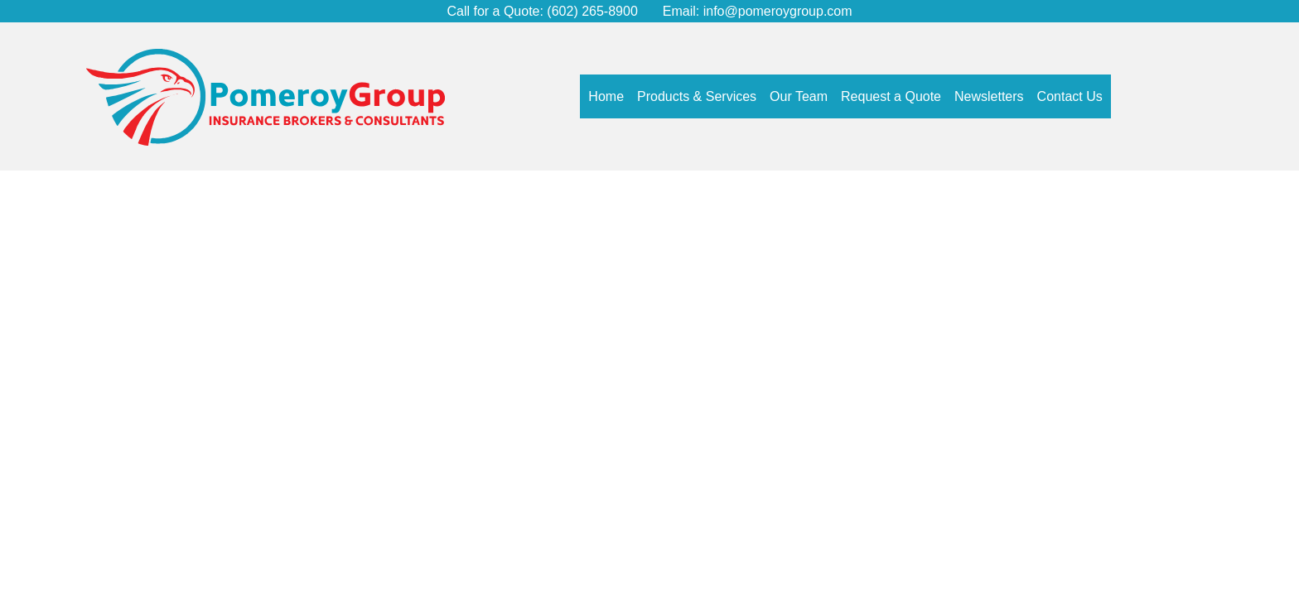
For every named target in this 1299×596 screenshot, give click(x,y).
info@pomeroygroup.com (777, 11)
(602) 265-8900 (590, 11)
